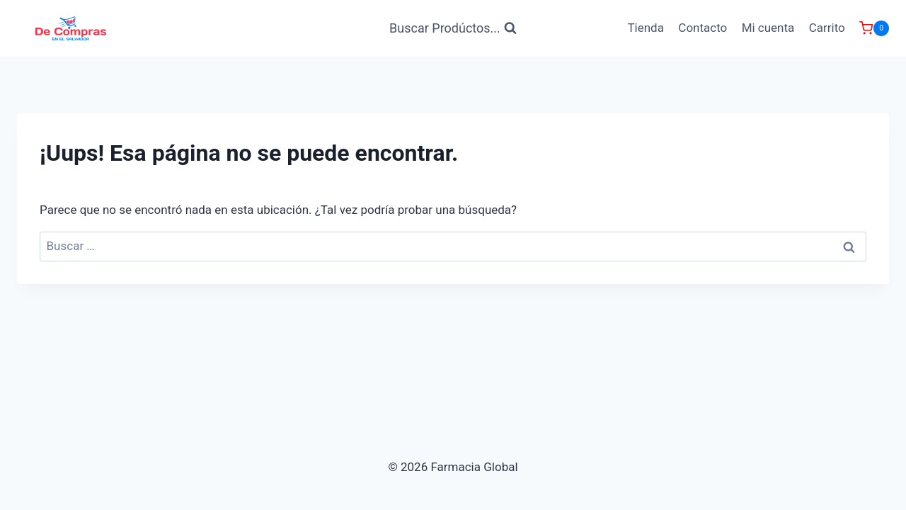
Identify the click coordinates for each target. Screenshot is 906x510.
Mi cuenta (768, 28)
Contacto (702, 28)
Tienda (645, 28)
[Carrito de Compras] (874, 28)
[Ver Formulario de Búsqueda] (453, 28)
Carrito (827, 28)
